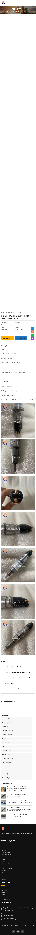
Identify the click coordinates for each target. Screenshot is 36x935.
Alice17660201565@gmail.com (12, 919)
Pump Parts (5, 766)
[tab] (18, 346)
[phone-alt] (33, 331)
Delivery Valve (6, 750)
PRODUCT (15, 12)
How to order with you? (12, 689)
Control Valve (6, 731)
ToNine (18, 928)
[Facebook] (13, 931)
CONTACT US (6, 899)
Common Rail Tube (8, 758)
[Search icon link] (32, 328)
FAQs (3, 349)
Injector (21, 12)
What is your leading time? (13, 667)
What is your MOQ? (10, 683)
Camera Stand (8, 695)
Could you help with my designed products (17, 672)
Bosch (27, 12)
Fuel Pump (5, 723)
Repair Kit (5, 778)
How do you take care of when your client (17, 678)
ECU (3, 738)
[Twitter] (18, 931)
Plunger (4, 742)
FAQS (3, 897)
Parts (4, 746)
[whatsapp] (33, 335)
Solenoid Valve (6, 735)
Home (9, 12)
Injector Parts (6, 754)
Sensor (4, 770)
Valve (4, 774)
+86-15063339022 (8, 913)
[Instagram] (22, 931)
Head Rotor (5, 762)
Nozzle (4, 727)
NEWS (3, 895)
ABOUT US (5, 890)
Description (5, 346)
